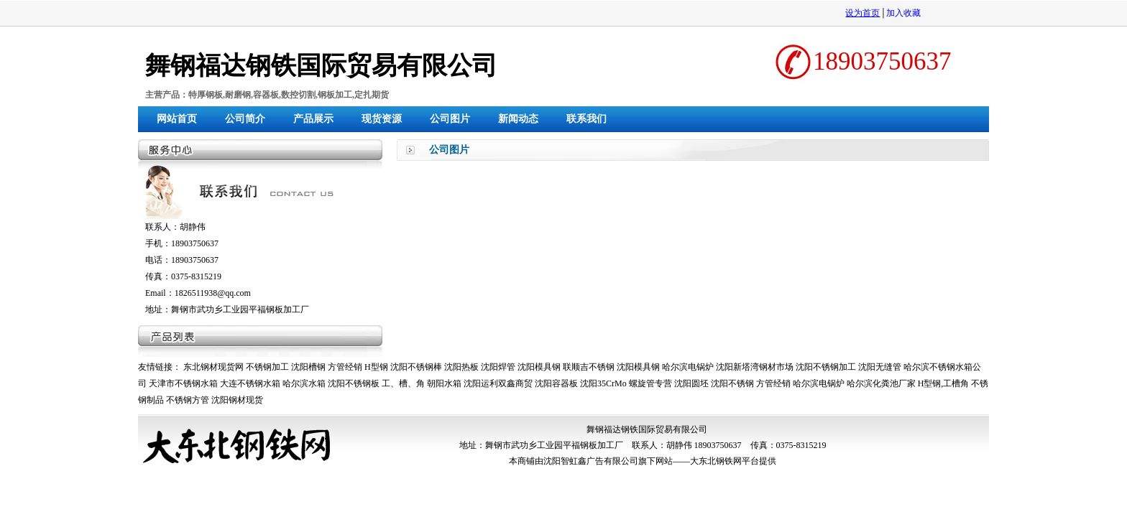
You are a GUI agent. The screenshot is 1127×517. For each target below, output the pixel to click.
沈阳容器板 (556, 383)
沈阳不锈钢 (732, 383)
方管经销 (345, 367)
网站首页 (177, 118)
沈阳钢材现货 (237, 400)
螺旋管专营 (650, 383)
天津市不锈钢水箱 (183, 383)
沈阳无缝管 (879, 367)
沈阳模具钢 (539, 367)
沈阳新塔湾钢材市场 (755, 367)
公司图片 (450, 118)
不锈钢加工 (267, 367)
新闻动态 (518, 118)
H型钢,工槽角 (944, 383)
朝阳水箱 (444, 383)
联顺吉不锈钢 (589, 367)
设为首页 (862, 13)
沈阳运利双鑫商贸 (498, 383)
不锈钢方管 (187, 400)
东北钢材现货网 (213, 367)
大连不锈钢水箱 (250, 383)
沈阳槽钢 (308, 367)
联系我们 (586, 118)
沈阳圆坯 (691, 383)
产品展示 (313, 118)
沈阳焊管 (498, 367)
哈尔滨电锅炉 (688, 367)
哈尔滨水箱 (304, 383)
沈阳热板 (461, 367)
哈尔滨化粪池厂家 (881, 383)
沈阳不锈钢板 (354, 383)
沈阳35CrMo (603, 383)
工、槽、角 (403, 383)
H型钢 (376, 367)
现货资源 (382, 118)
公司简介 (245, 118)
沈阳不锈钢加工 (826, 367)
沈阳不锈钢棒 (416, 367)
